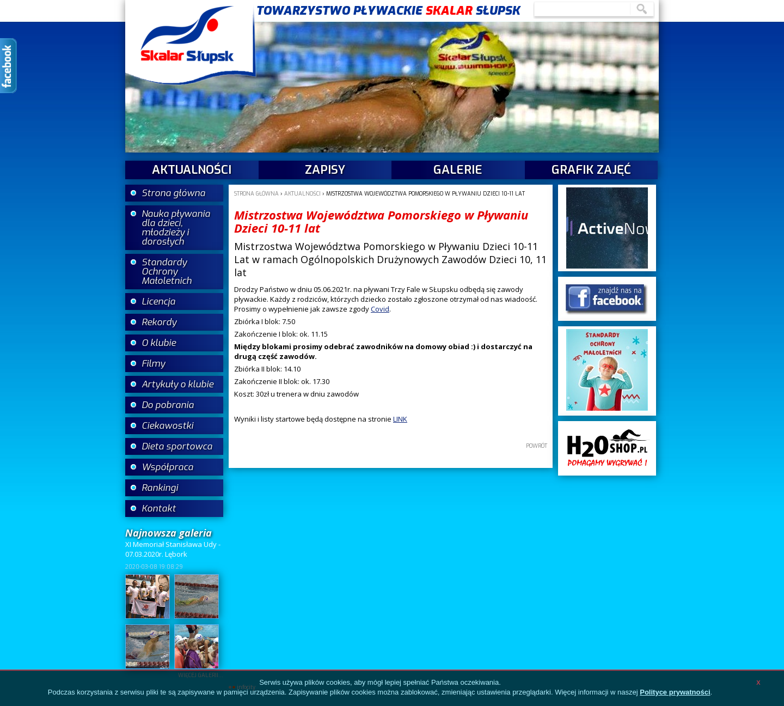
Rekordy (159, 322)
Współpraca (167, 467)
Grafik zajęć (591, 170)
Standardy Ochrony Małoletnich (167, 271)
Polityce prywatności (675, 692)
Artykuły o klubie (177, 384)
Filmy (153, 363)
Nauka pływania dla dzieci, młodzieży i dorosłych (176, 228)
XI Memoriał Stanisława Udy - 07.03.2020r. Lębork (172, 549)
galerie (457, 170)
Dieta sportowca (177, 446)
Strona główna (173, 193)
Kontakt (159, 508)
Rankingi (160, 488)
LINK (400, 419)
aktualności (191, 170)
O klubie (159, 343)
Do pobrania (168, 405)
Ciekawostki (167, 425)
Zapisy (325, 170)
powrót (536, 445)
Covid (380, 309)
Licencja (158, 301)
